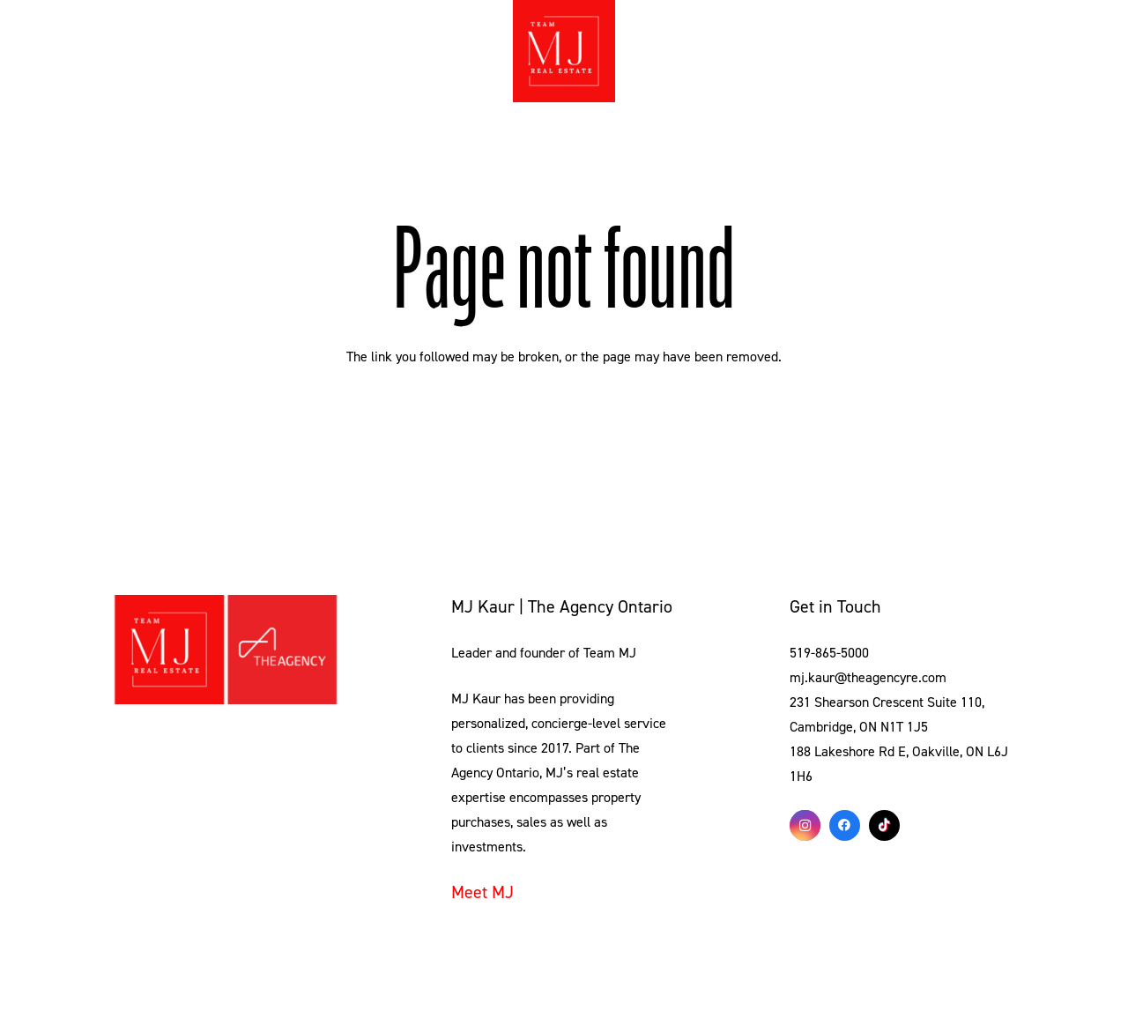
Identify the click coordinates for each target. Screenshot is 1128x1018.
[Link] (225, 649)
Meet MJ (482, 892)
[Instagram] (805, 825)
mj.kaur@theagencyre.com (868, 678)
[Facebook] (844, 825)
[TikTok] (884, 825)
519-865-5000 (829, 653)
